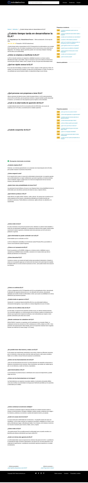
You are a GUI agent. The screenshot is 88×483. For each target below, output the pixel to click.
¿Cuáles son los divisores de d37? (68, 54)
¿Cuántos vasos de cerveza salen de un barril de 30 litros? (70, 118)
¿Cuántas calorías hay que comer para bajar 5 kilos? (69, 129)
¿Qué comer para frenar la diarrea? (68, 125)
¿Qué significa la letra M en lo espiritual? (70, 45)
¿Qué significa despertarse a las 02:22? (17, 468)
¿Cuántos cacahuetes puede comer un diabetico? (69, 31)
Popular (78, 2)
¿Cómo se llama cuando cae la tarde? (69, 123)
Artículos (65, 2)
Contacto (66, 473)
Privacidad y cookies (75, 473)
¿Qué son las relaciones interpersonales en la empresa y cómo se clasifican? (70, 43)
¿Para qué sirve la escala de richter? (69, 111)
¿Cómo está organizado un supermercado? (70, 114)
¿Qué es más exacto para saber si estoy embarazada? (70, 135)
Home (9, 29)
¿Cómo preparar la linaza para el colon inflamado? (69, 51)
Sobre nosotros (58, 473)
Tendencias (72, 2)
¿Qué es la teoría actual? (66, 56)
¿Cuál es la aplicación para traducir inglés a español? (70, 34)
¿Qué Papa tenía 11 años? (47, 468)
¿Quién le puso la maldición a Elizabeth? (70, 48)
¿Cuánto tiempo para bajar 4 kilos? (68, 120)
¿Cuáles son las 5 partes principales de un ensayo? (70, 138)
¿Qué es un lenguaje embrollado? (68, 131)
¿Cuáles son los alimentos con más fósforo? (70, 37)
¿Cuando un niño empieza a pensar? (69, 39)
